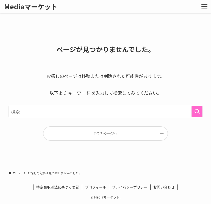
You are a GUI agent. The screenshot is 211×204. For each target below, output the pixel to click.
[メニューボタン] (204, 6)
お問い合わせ (164, 187)
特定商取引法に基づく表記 (57, 187)
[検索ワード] (106, 111)
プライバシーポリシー (130, 187)
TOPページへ (106, 133)
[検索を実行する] (196, 111)
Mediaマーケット (30, 6)
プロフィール (95, 187)
